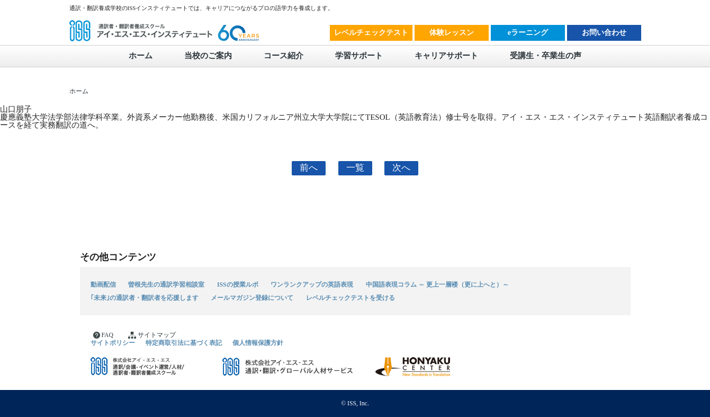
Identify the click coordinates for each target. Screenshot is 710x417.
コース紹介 (283, 55)
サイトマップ (152, 335)
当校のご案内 (208, 55)
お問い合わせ (604, 33)
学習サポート (359, 55)
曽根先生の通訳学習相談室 (166, 284)
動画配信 (103, 284)
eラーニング (528, 33)
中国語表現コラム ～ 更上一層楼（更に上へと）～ (437, 284)
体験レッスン (451, 33)
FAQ (103, 335)
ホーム (140, 55)
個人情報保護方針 (257, 342)
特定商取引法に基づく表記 (184, 342)
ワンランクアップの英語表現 (312, 284)
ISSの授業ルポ (237, 284)
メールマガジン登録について (252, 298)
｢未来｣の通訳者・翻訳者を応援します (145, 298)
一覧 (355, 168)
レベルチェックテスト (371, 33)
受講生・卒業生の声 (545, 55)
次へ (401, 168)
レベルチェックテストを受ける (350, 298)
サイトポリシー (113, 342)
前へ (309, 168)
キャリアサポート (446, 55)
